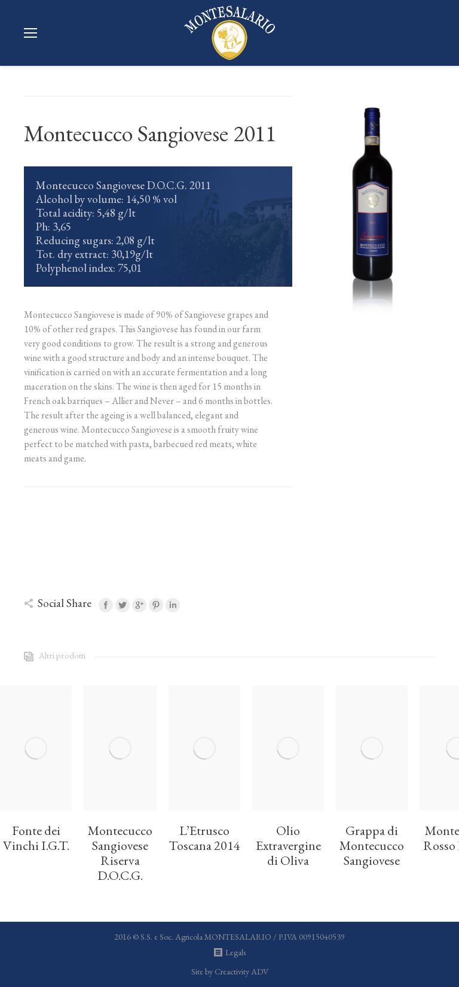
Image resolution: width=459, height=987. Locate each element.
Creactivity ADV (241, 971)
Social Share (64, 603)
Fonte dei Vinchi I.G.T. (36, 838)
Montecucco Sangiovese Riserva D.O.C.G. (120, 853)
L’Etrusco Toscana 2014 (204, 838)
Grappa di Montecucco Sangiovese (371, 846)
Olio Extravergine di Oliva (288, 846)
